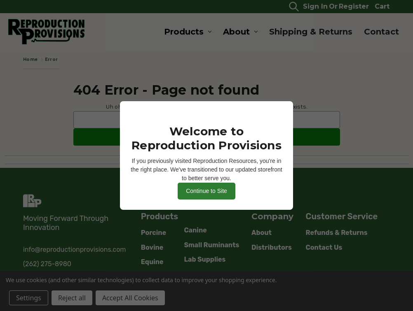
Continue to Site (206, 191)
